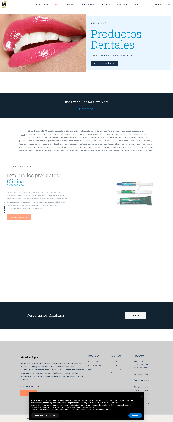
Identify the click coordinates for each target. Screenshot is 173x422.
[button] (141, 396)
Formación (92, 369)
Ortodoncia (115, 365)
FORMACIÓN (4, 211)
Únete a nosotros (141, 380)
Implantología (116, 369)
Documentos (93, 362)
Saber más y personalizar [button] (45, 415)
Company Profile (94, 365)
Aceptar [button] (135, 415)
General (114, 362)
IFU (112, 373)
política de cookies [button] (111, 403)
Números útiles (141, 374)
